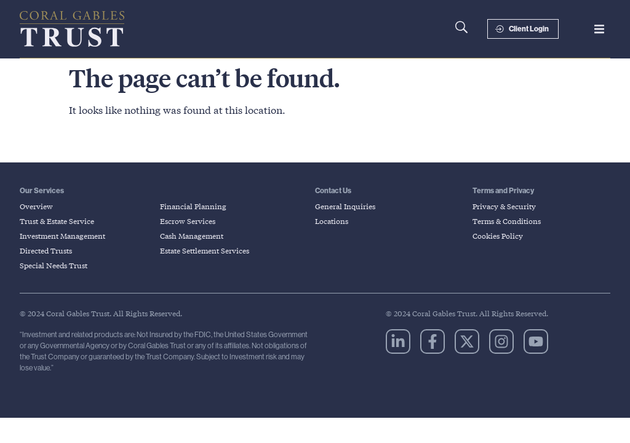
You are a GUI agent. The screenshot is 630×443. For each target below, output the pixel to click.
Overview (36, 206)
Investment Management (62, 236)
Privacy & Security (504, 206)
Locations (331, 221)
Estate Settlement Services (204, 250)
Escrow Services (187, 221)
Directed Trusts (46, 250)
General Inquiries (345, 206)
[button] (599, 29)
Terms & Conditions (506, 221)
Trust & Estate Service (57, 221)
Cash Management (191, 236)
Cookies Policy (497, 236)
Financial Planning (193, 206)
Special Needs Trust (53, 265)
